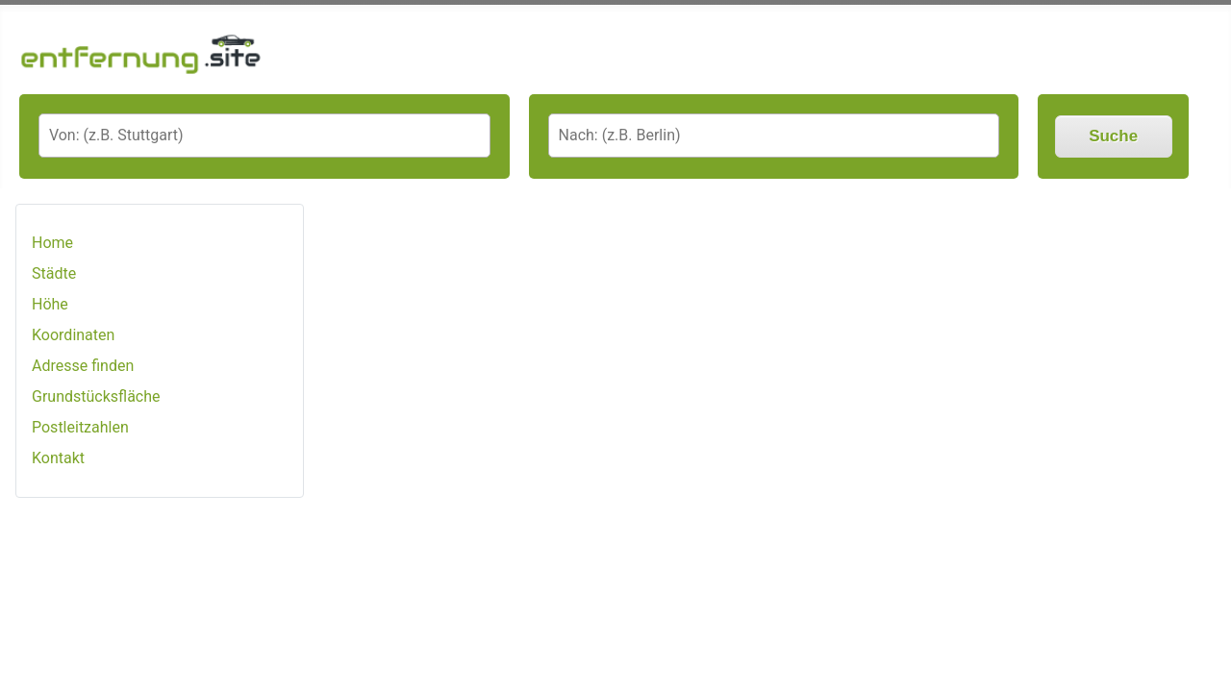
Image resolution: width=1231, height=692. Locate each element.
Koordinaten (73, 335)
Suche (1113, 136)
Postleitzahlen (80, 427)
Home (52, 243)
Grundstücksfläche (96, 396)
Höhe (50, 304)
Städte (54, 273)
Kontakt (58, 458)
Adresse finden (83, 366)
